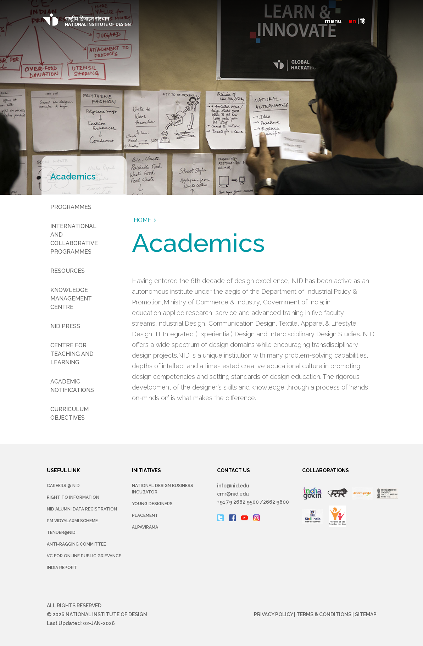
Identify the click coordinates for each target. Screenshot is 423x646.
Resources (67, 270)
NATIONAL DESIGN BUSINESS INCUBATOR (162, 489)
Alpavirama (145, 527)
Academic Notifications (72, 385)
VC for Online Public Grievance (84, 555)
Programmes (70, 207)
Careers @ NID (63, 485)
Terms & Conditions (323, 614)
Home (142, 220)
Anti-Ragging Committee (76, 544)
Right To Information (73, 497)
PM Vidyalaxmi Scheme (72, 520)
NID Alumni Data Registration (82, 509)
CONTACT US (233, 470)
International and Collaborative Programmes (74, 239)
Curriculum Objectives (69, 413)
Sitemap (366, 614)
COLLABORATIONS (325, 470)
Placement (145, 515)
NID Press (65, 326)
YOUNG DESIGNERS (152, 503)
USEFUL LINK (63, 470)
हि (362, 21)
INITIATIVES (146, 470)
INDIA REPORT (62, 567)
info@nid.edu (233, 485)
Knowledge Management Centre (71, 298)
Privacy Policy (273, 614)
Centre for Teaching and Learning (72, 354)
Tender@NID (61, 532)
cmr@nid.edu (233, 494)
